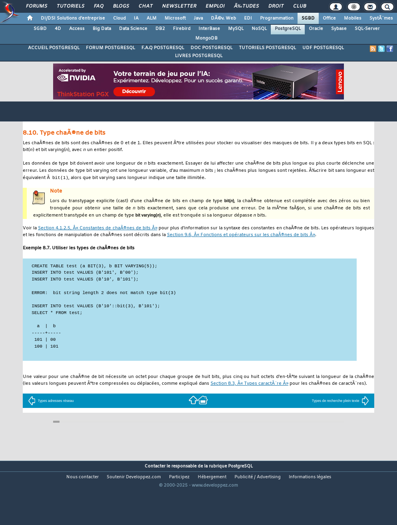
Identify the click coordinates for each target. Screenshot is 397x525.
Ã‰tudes (246, 6)
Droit (276, 6)
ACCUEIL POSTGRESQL (53, 48)
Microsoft (175, 18)
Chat (145, 6)
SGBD (308, 18)
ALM (152, 18)
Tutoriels (70, 6)
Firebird (182, 29)
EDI (248, 18)
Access (77, 29)
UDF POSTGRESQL (323, 48)
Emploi (215, 6)
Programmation (277, 18)
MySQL (236, 29)
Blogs (121, 6)
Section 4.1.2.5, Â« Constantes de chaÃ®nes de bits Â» (97, 231)
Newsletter (179, 6)
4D (58, 29)
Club (299, 6)
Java (198, 18)
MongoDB (206, 38)
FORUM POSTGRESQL (110, 48)
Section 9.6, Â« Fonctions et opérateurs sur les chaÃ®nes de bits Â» (241, 238)
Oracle (316, 29)
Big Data (102, 29)
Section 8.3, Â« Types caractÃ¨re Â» (249, 389)
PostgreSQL (288, 29)
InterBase (209, 29)
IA (136, 18)
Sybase (339, 29)
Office (329, 18)
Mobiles (352, 18)
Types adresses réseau (50, 406)
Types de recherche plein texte (340, 406)
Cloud (119, 18)
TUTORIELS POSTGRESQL (267, 48)
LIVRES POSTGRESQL (198, 56)
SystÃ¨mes (381, 18)
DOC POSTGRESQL (211, 48)
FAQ (98, 6)
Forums (36, 6)
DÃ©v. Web (223, 18)
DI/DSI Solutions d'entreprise (73, 18)
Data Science (133, 29)
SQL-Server (367, 29)
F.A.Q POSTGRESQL (162, 48)
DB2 (160, 29)
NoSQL (259, 29)
